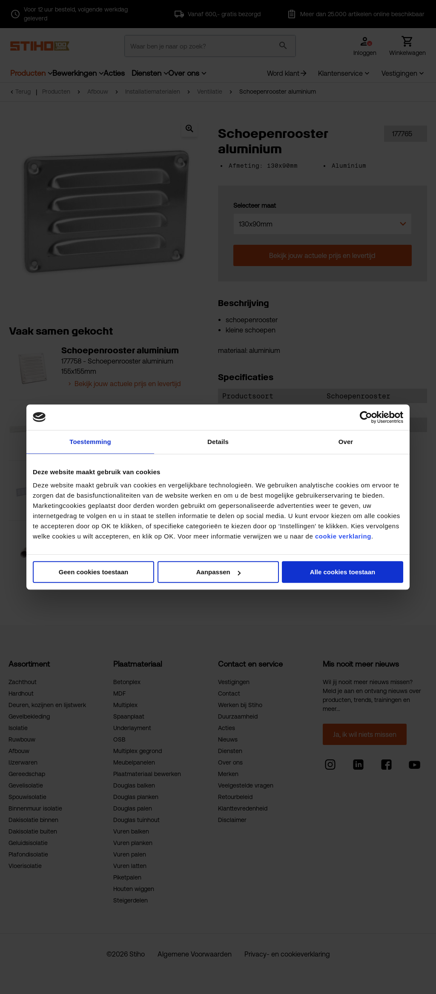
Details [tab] (218, 441)
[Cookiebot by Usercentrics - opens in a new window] (366, 417)
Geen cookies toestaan (93, 572)
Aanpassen (218, 572)
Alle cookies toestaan (342, 572)
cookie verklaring (343, 536)
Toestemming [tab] (90, 441)
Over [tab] (345, 441)
